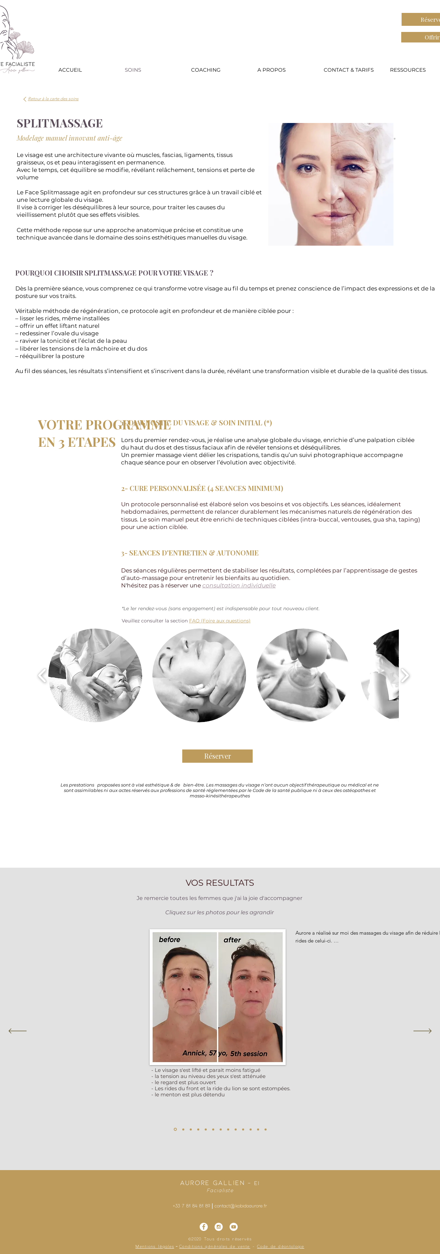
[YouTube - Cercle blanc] (234, 1227)
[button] (95, 675)
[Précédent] (18, 1031)
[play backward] (42, 675)
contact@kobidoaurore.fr (241, 1206)
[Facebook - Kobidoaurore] (204, 1227)
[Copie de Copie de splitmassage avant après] (258, 1129)
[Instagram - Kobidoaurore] (219, 1227)
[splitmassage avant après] (175, 1129)
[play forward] (404, 675)
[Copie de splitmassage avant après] (251, 1129)
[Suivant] (422, 1031)
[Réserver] (217, 756)
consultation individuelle (239, 585)
